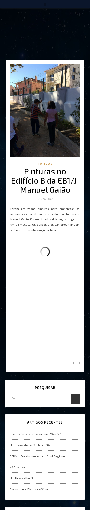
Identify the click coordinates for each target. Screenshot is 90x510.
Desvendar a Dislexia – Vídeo (29, 489)
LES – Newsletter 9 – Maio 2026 (31, 445)
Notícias (45, 163)
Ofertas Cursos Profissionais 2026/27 (35, 433)
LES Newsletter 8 (21, 478)
